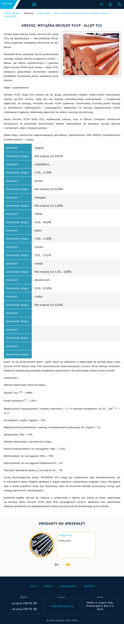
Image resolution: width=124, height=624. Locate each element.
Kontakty (89, 586)
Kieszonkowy (68, 586)
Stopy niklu (65, 535)
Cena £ (33, 586)
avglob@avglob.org (62, 606)
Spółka (48, 586)
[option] (62, 545)
